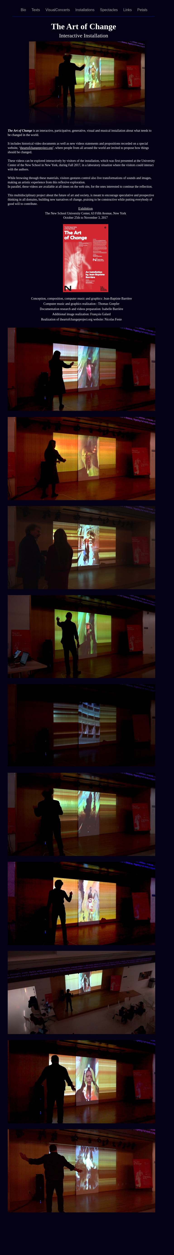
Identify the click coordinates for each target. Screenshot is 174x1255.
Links (128, 10)
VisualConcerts (58, 10)
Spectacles (109, 10)
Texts (36, 10)
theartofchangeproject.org (36, 148)
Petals (142, 10)
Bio (24, 10)
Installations (85, 10)
